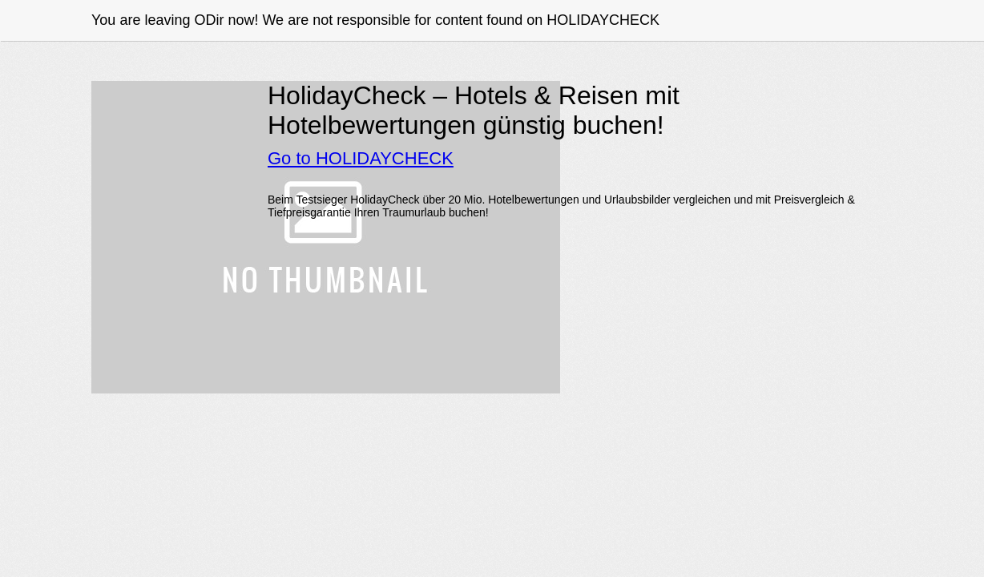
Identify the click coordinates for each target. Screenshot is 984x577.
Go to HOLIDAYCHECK (361, 158)
